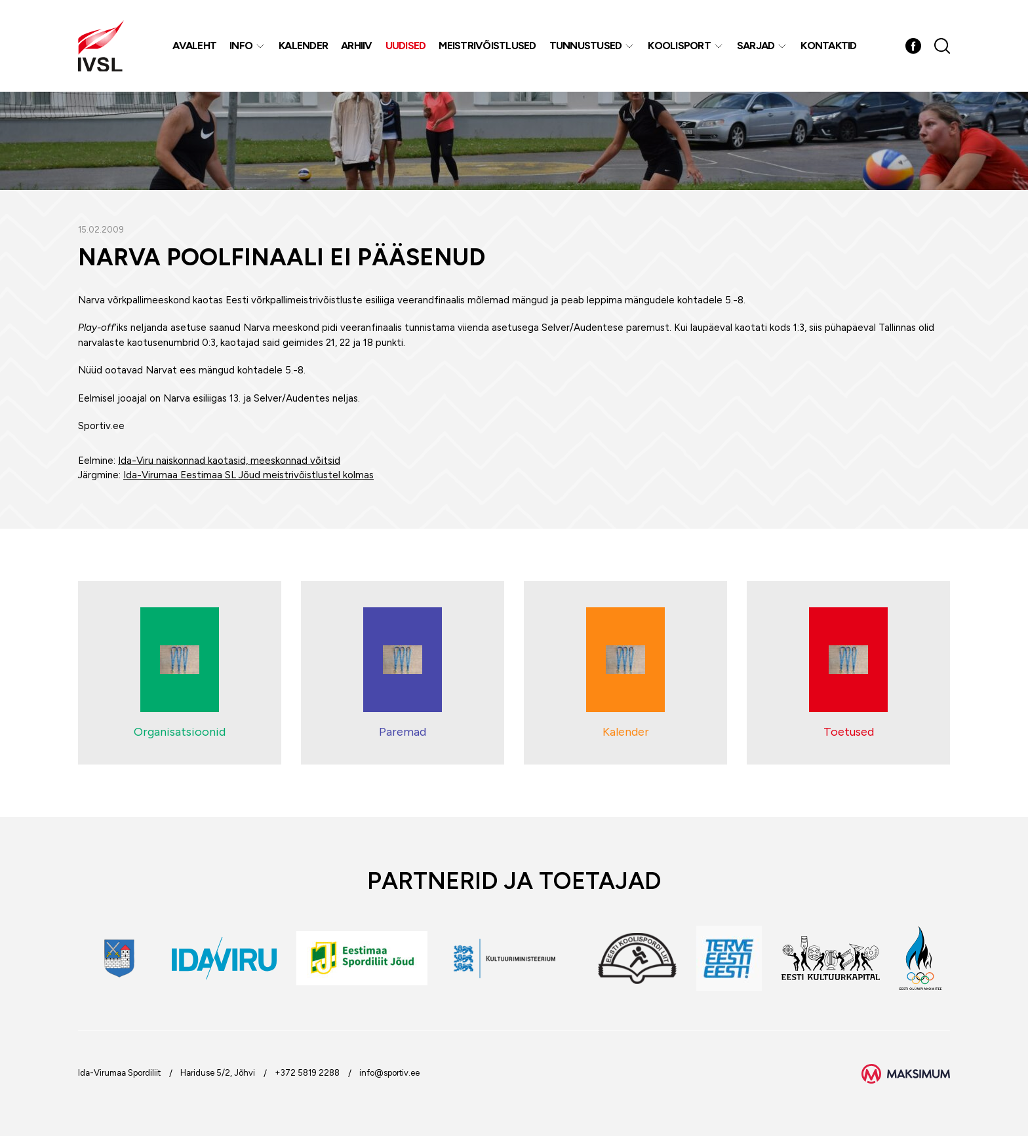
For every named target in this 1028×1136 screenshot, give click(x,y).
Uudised (406, 45)
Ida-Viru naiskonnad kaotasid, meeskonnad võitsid (229, 460)
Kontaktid (828, 45)
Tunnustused (585, 45)
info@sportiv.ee (389, 1073)
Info (240, 45)
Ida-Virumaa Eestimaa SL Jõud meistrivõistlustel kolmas (248, 475)
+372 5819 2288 (307, 1073)
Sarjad (756, 45)
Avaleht (194, 45)
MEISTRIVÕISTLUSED (487, 45)
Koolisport (679, 45)
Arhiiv (356, 45)
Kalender (303, 45)
